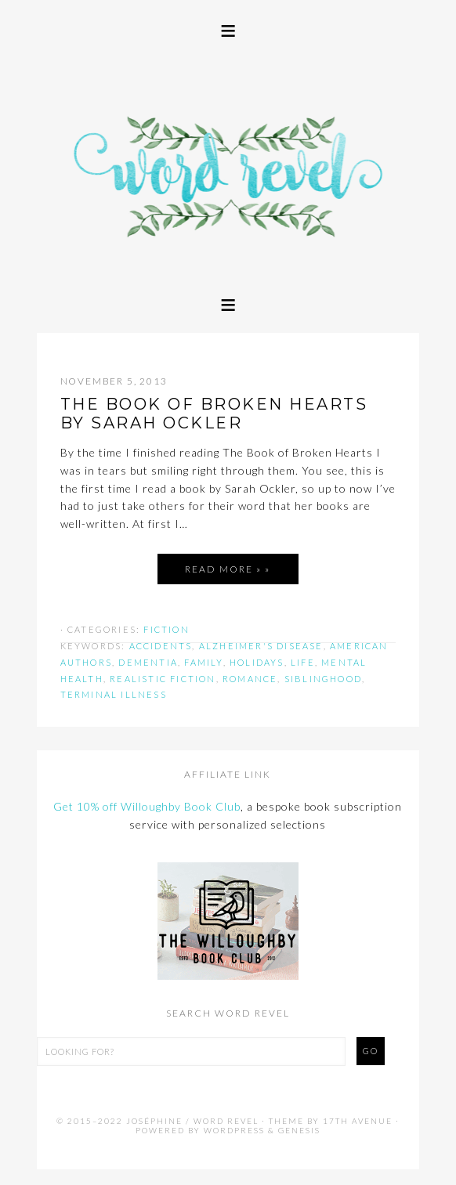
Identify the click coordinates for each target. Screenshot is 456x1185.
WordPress (234, 1130)
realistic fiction (162, 679)
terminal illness (113, 694)
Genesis (299, 1130)
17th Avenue (358, 1120)
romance (250, 679)
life (303, 662)
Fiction (166, 629)
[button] (228, 29)
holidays (257, 662)
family (203, 662)
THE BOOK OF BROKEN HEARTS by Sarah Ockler (214, 413)
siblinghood (323, 679)
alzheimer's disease (261, 646)
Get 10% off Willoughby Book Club (147, 806)
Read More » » (227, 569)
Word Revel (228, 163)
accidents (161, 646)
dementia (148, 662)
